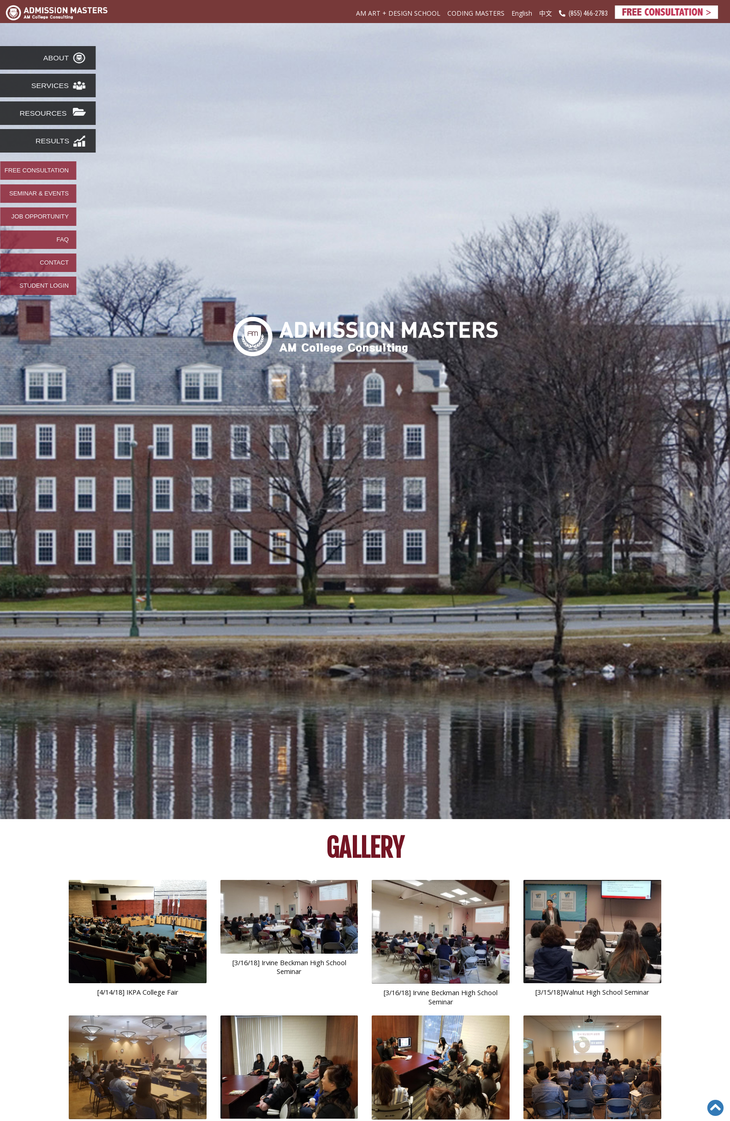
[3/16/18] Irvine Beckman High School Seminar (289, 967)
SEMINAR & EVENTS (39, 193)
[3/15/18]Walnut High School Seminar (592, 992)
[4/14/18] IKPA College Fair (137, 992)
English (521, 13)
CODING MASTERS (475, 13)
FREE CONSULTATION (37, 170)
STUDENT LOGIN (44, 286)
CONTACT (54, 263)
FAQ (63, 239)
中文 (545, 13)
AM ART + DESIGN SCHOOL (398, 13)
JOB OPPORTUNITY (40, 216)
